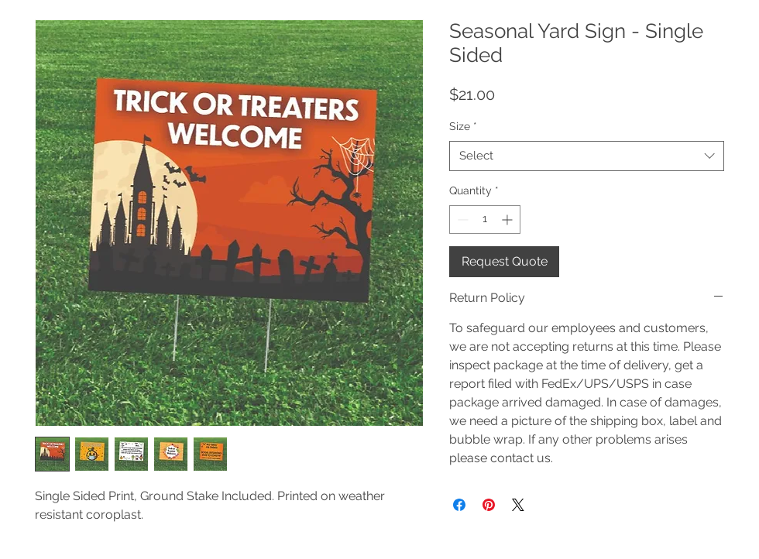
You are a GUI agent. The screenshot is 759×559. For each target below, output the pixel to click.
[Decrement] (461, 219)
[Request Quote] (504, 261)
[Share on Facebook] (459, 505)
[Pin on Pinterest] (488, 505)
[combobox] (586, 156)
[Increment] (508, 219)
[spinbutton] (485, 219)
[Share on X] (518, 505)
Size (463, 126)
